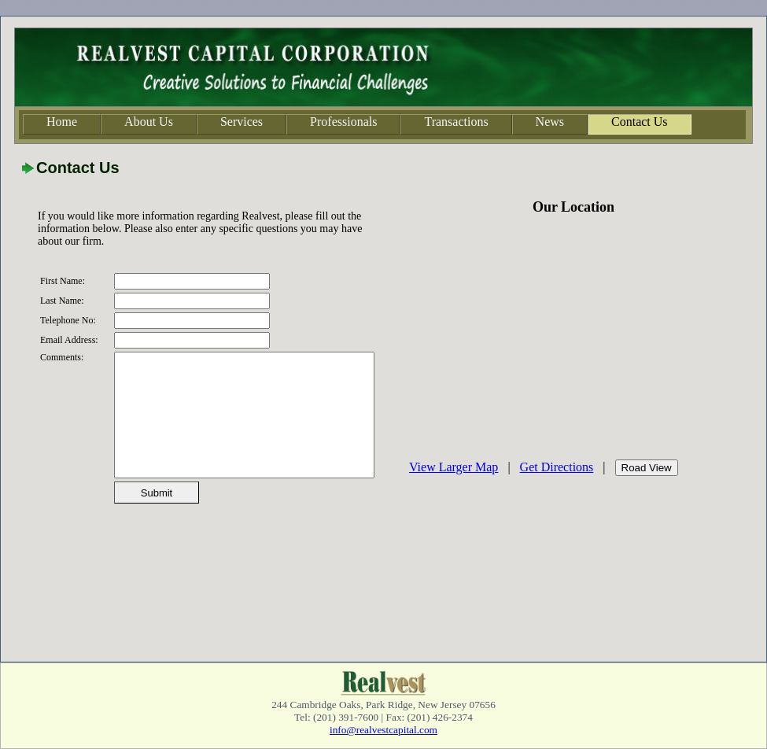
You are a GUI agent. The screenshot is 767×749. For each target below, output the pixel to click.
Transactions (456, 121)
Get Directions (557, 467)
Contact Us (639, 121)
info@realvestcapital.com (383, 730)
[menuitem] (62, 124)
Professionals (343, 121)
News (550, 121)
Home (61, 121)
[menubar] (357, 124)
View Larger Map (453, 467)
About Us (148, 121)
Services (241, 121)
